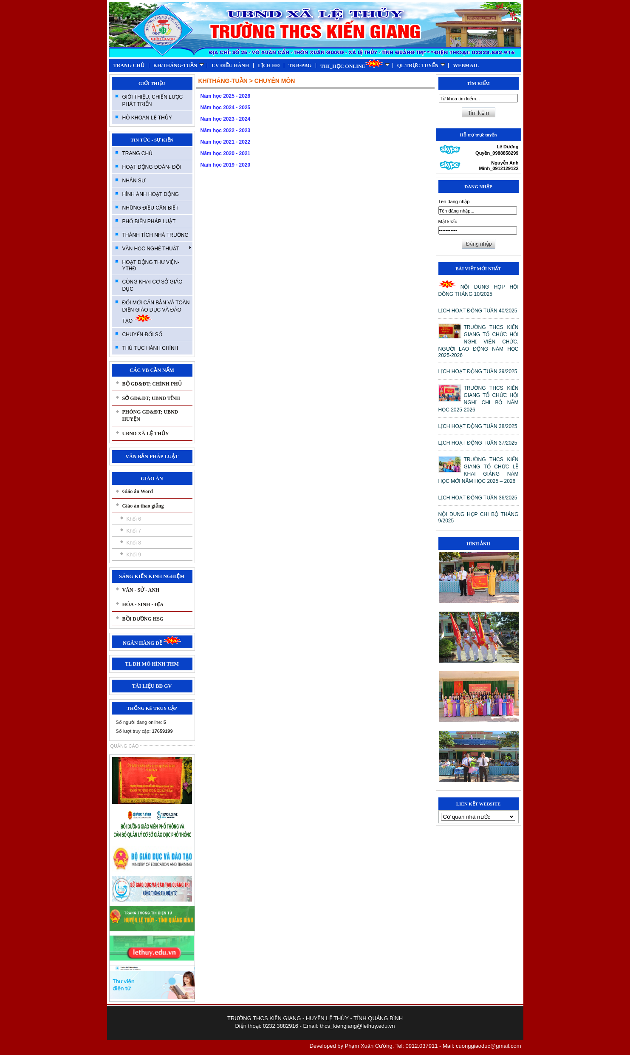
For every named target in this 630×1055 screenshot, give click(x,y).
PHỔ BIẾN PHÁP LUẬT (149, 221)
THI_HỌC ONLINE (354, 64)
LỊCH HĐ (269, 65)
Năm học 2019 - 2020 (226, 165)
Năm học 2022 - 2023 (226, 130)
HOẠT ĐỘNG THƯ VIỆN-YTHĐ (151, 265)
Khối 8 (134, 543)
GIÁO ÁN (152, 479)
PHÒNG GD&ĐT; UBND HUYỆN (150, 415)
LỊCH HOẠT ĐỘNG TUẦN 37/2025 (477, 443)
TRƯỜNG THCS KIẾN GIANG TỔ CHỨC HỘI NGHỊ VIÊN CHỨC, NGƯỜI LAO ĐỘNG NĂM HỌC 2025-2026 (478, 341)
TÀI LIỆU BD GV (152, 686)
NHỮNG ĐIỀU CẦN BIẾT (150, 208)
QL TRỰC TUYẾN (421, 65)
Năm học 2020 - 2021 (226, 153)
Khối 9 (134, 555)
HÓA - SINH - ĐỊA (143, 604)
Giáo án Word (137, 491)
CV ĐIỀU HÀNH (230, 65)
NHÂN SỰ (133, 181)
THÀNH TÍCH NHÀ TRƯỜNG (155, 235)
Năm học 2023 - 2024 (226, 119)
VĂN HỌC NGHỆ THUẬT (156, 248)
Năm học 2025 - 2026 (226, 96)
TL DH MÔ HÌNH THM (151, 664)
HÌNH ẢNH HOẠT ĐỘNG (150, 194)
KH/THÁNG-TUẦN (178, 65)
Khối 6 (134, 519)
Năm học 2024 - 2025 (226, 108)
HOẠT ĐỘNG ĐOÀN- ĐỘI (151, 167)
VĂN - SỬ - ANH (141, 590)
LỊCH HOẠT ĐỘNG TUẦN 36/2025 (477, 498)
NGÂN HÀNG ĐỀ (152, 643)
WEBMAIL (466, 65)
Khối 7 (134, 531)
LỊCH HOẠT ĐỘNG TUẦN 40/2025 (477, 311)
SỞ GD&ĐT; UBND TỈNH (151, 398)
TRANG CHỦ (128, 65)
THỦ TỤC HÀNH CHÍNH (150, 348)
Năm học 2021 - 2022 (226, 142)
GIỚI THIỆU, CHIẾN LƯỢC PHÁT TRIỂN (152, 100)
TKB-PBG (299, 65)
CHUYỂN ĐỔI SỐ (142, 334)
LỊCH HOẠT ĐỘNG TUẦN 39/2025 (477, 371)
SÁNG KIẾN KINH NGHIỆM (151, 576)
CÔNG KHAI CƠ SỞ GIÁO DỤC (152, 285)
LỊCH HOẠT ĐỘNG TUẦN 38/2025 (477, 426)
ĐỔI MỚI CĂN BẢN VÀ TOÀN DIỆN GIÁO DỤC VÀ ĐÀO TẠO (156, 312)
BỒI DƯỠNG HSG (143, 619)
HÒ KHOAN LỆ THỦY (147, 118)
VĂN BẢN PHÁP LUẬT (151, 456)
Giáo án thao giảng (143, 506)
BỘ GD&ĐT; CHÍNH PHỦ (152, 384)
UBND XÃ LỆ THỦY (145, 434)
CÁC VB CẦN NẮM (152, 370)
